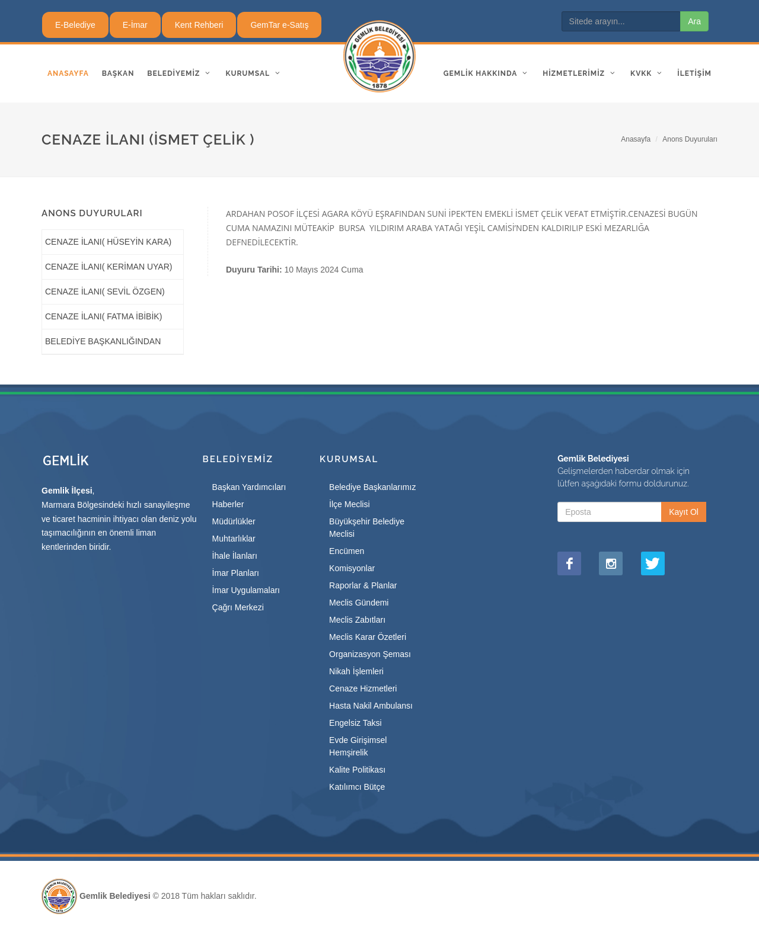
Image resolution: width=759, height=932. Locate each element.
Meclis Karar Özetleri (367, 637)
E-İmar (135, 25)
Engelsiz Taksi (355, 723)
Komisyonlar (352, 568)
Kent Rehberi (199, 25)
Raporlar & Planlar (363, 585)
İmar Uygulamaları (246, 590)
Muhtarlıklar (234, 538)
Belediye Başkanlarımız (372, 487)
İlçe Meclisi (349, 504)
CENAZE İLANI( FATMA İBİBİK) (103, 316)
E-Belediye (75, 25)
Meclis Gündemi (358, 602)
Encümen (346, 551)
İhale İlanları (234, 556)
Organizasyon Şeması (370, 654)
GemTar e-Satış (279, 25)
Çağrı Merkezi (238, 607)
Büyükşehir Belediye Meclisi (366, 528)
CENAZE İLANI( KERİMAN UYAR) (108, 266)
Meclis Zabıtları (357, 619)
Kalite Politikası (357, 769)
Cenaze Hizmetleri (363, 688)
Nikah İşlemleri (356, 671)
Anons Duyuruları (689, 139)
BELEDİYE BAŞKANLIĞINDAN (103, 341)
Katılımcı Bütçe (357, 787)
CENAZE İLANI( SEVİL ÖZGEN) (105, 291)
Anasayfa (635, 139)
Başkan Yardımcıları (249, 487)
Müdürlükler (234, 521)
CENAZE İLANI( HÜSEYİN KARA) (108, 241)
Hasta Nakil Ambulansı (371, 705)
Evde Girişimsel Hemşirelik (358, 746)
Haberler (228, 504)
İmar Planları (235, 573)
